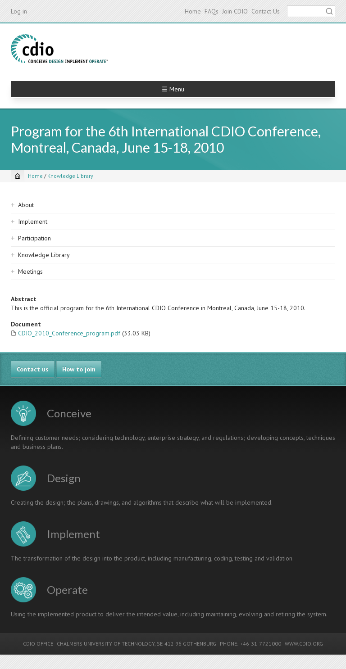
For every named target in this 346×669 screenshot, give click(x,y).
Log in (19, 11)
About (26, 205)
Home (193, 11)
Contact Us (265, 11)
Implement (32, 221)
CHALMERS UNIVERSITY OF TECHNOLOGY (106, 643)
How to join (79, 369)
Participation (34, 238)
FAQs (212, 11)
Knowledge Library (70, 175)
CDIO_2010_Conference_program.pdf (69, 333)
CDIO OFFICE (38, 643)
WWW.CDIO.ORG (304, 643)
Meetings (30, 271)
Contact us (33, 369)
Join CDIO (235, 11)
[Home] (17, 176)
